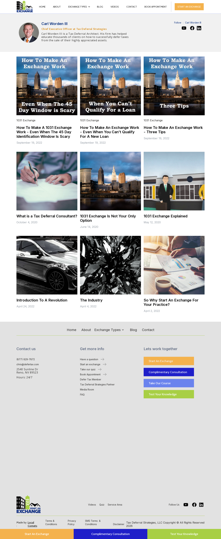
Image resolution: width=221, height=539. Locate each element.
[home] (25, 7)
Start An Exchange (161, 361)
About (57, 6)
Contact (131, 6)
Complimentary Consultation (168, 372)
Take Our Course (160, 383)
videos (115, 6)
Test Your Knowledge (163, 395)
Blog (100, 6)
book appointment (155, 6)
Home (42, 6)
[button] (79, 7)
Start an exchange (189, 6)
